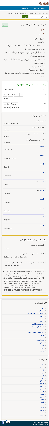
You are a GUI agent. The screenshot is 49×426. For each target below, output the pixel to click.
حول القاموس (24, 8)
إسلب (41, 164)
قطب (41, 146)
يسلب (41, 181)
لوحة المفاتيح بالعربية (39, 8)
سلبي (41, 190)
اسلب (41, 172)
